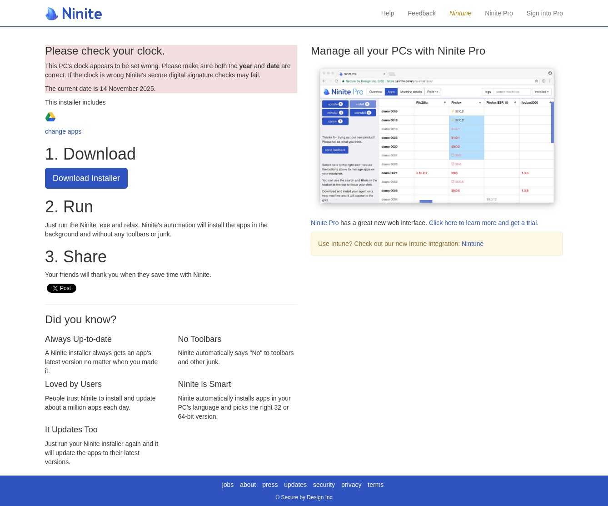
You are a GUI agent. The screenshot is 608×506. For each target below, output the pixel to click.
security (324, 484)
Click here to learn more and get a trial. (483, 222)
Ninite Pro (499, 13)
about (248, 484)
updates (295, 484)
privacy (351, 484)
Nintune (472, 243)
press (270, 484)
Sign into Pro (545, 13)
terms (376, 484)
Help (387, 13)
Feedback (422, 13)
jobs (228, 484)
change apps (63, 131)
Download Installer (86, 178)
